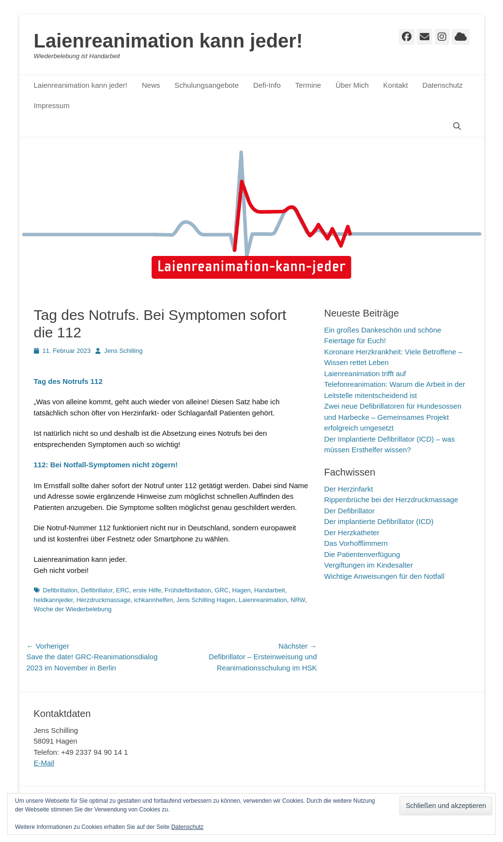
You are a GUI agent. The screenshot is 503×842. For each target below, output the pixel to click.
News (151, 85)
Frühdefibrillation (188, 590)
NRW (297, 600)
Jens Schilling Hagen (205, 600)
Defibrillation (60, 590)
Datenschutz (442, 85)
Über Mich (351, 85)
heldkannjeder (53, 600)
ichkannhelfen (153, 600)
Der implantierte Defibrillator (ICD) (379, 521)
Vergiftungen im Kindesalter (368, 565)
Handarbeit (269, 590)
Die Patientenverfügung (362, 554)
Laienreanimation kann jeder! (168, 40)
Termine (308, 85)
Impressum (52, 105)
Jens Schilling (123, 350)
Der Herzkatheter (352, 532)
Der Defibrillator (349, 511)
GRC (221, 590)
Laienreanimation (263, 600)
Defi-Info (267, 85)
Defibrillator (96, 590)
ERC (122, 590)
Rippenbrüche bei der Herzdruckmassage (391, 499)
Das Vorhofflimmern (356, 543)
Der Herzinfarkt (348, 489)
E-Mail (44, 763)
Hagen (241, 590)
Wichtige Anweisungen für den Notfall (384, 576)
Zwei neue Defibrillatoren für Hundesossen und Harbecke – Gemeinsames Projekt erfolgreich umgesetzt (392, 417)
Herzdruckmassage (103, 600)
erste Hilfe (147, 590)
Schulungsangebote (206, 85)
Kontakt (395, 85)
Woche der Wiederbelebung (73, 609)
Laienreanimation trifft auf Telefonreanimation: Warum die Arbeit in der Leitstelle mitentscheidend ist (394, 384)
